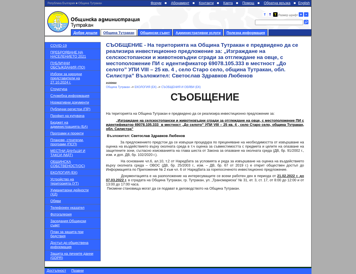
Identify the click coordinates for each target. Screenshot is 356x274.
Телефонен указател (67, 208)
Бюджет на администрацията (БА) (69, 124)
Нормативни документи (69, 102)
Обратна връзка (277, 3)
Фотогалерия (61, 214)
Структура (58, 89)
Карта (228, 3)
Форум (155, 3)
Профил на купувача (67, 116)
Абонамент (180, 3)
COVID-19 (58, 45)
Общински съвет (155, 33)
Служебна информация (69, 96)
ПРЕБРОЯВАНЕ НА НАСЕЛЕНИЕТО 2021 (68, 54)
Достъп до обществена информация (69, 245)
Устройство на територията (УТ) (64, 181)
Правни (77, 270)
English (304, 3)
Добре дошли (85, 33)
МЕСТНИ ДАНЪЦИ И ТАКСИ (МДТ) (67, 153)
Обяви (55, 201)
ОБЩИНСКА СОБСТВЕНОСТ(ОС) (67, 164)
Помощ (248, 3)
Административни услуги (198, 33)
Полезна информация (245, 33)
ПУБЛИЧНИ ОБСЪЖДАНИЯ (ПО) (67, 65)
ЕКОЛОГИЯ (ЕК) (63, 172)
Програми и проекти (67, 133)
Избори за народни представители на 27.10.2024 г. (66, 78)
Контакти (206, 3)
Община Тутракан (118, 33)
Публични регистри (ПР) (70, 109)
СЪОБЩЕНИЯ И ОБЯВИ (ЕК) (181, 87)
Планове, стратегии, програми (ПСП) (67, 142)
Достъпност (56, 270)
